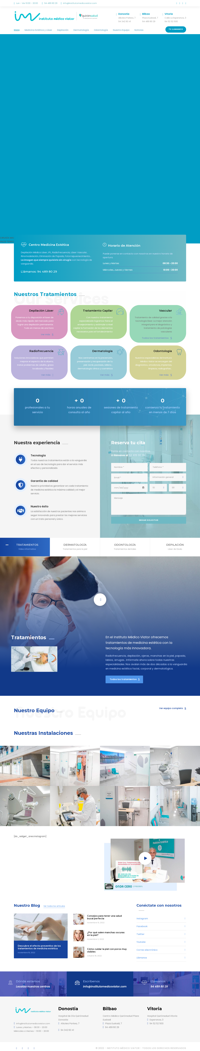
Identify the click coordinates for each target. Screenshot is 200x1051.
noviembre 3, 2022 (95, 936)
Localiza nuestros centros (32, 983)
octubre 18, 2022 (94, 952)
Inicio (16, 30)
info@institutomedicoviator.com (81, 3)
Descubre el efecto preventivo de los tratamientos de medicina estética (38, 943)
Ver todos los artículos (54, 902)
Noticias (124, 30)
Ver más (47, 334)
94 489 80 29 (158, 983)
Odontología (90, 30)
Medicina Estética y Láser (36, 30)
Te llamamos (176, 29)
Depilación (57, 30)
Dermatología (73, 30)
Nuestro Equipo (108, 30)
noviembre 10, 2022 (95, 919)
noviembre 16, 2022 (26, 949)
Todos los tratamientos (159, 334)
